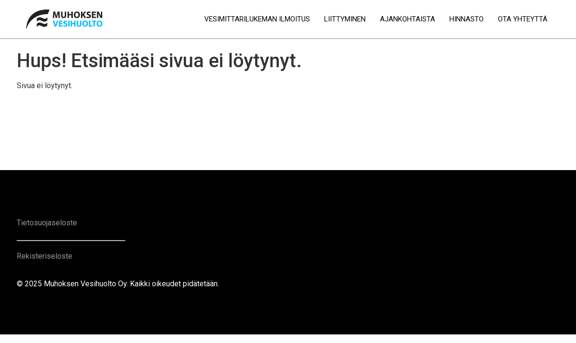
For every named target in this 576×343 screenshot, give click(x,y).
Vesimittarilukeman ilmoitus (257, 19)
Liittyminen (345, 19)
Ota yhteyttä (522, 19)
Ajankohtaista (407, 19)
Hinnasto (466, 19)
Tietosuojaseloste (47, 222)
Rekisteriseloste (44, 256)
